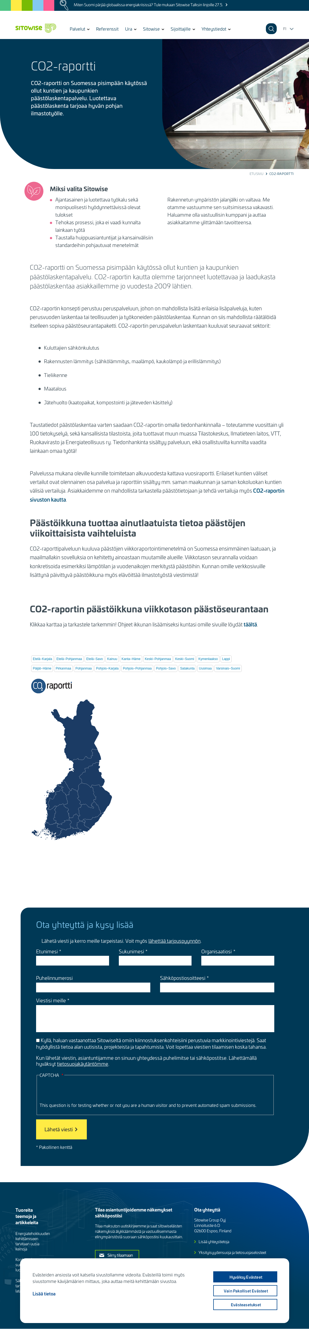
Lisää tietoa (44, 1293)
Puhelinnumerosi (54, 978)
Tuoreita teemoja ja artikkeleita (26, 1216)
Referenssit (107, 29)
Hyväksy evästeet (245, 1277)
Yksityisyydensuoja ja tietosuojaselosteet (232, 1252)
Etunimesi (47, 951)
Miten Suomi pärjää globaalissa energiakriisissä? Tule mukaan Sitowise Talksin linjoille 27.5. (148, 4)
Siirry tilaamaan (120, 1255)
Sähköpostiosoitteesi (182, 978)
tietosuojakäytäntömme (82, 1063)
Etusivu (257, 173)
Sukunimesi (131, 951)
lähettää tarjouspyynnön (174, 940)
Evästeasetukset (245, 1304)
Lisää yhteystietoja (214, 1241)
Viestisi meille (51, 1000)
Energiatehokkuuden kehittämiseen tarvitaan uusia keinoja (32, 1241)
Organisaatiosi (216, 951)
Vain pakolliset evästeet (245, 1291)
